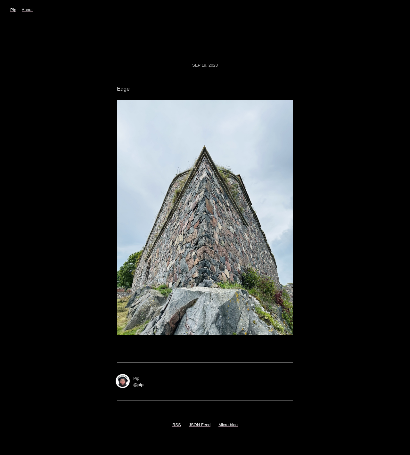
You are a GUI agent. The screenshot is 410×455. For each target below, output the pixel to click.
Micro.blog (228, 424)
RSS (176, 424)
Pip (13, 9)
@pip (138, 384)
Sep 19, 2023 (205, 65)
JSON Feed (199, 424)
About (27, 9)
